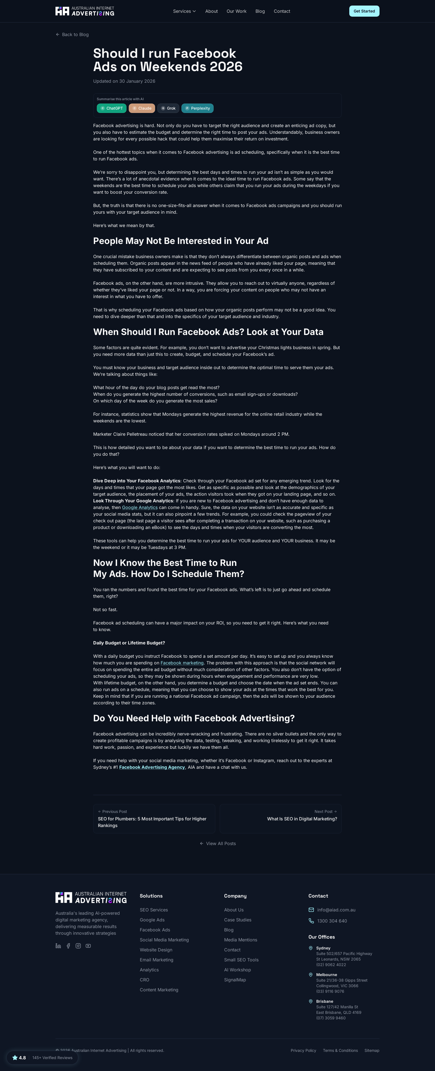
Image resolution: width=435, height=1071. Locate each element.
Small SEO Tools (241, 959)
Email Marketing (156, 959)
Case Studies (237, 920)
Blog (260, 11)
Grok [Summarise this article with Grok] (168, 108)
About (211, 11)
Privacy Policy (303, 1050)
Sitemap (372, 1050)
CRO (144, 979)
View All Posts (217, 843)
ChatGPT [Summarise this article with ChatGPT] (111, 108)
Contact (282, 11)
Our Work (237, 11)
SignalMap (235, 979)
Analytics (149, 969)
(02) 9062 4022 (331, 964)
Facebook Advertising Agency (152, 767)
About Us (234, 910)
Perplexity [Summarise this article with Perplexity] (197, 108)
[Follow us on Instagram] (78, 946)
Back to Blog (72, 34)
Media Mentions (240, 940)
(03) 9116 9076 (330, 991)
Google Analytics (140, 507)
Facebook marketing (182, 663)
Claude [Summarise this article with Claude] (141, 108)
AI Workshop (237, 969)
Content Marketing (159, 989)
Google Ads (152, 920)
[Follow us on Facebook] (68, 946)
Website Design (156, 949)
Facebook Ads (155, 930)
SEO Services (154, 910)
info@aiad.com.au (336, 910)
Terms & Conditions (340, 1050)
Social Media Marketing (164, 940)
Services (184, 11)
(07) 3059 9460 (331, 1017)
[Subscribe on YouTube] (88, 946)
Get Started (364, 11)
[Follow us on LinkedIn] (58, 946)
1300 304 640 (332, 921)
